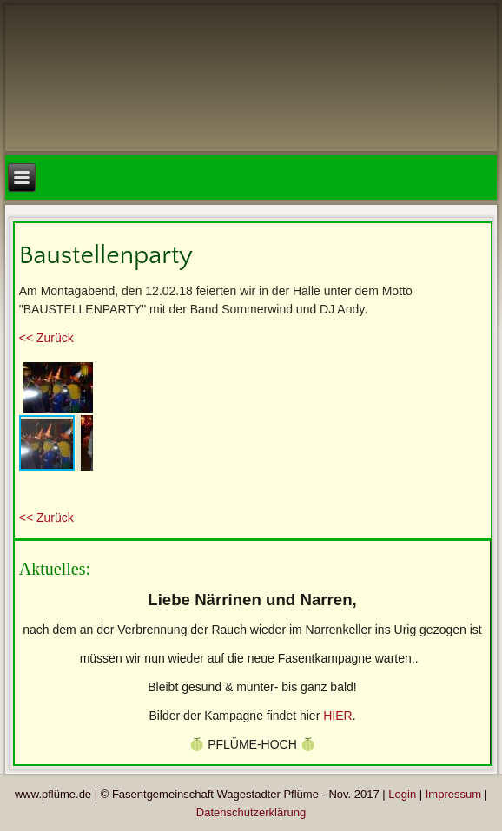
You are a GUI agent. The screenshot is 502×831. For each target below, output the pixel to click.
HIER (337, 715)
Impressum (453, 794)
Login (402, 794)
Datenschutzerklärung (251, 812)
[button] (77, 373)
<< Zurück (46, 338)
